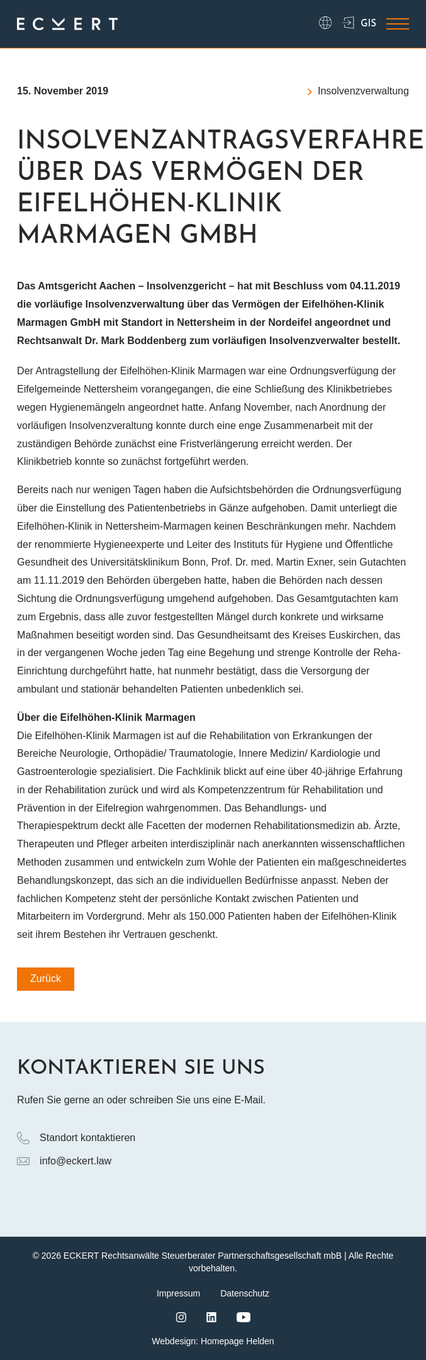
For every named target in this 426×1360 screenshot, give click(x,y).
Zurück (45, 978)
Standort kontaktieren (76, 1138)
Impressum (178, 1293)
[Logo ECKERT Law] (67, 24)
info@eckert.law (64, 1161)
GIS (359, 24)
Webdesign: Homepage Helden (213, 1341)
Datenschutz (244, 1293)
